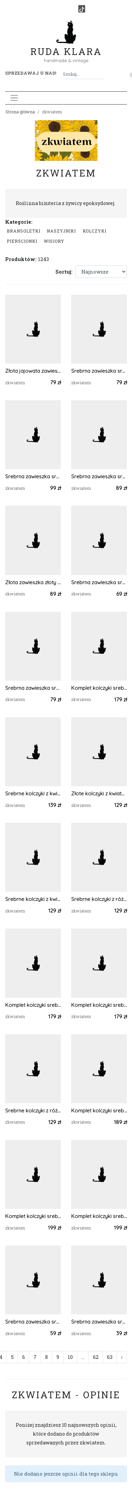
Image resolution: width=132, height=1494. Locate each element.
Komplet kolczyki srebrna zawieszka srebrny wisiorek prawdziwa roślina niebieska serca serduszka (33, 1005)
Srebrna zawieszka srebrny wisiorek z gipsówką (99, 582)
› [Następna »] (121, 1357)
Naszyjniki (61, 231)
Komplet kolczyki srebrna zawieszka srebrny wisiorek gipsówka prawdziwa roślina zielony (99, 1110)
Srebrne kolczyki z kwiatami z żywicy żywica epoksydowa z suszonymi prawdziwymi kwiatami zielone (33, 899)
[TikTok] (81, 9)
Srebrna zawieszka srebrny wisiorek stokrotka (33, 476)
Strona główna (20, 111)
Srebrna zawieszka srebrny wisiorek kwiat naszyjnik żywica (33, 1321)
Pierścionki (22, 241)
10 (70, 1357)
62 (95, 1357)
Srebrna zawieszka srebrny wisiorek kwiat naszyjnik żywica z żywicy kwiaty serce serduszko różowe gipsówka (33, 688)
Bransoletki (23, 231)
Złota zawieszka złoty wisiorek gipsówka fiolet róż (33, 582)
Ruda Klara (66, 46)
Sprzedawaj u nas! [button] (30, 73)
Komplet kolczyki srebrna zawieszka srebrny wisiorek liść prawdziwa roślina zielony (33, 1216)
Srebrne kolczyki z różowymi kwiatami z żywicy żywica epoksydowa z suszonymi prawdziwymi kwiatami (99, 899)
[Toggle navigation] (14, 98)
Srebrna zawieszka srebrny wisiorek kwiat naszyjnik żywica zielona (99, 1321)
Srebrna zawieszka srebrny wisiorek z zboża (99, 476)
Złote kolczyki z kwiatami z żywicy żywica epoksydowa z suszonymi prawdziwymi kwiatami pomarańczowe (99, 793)
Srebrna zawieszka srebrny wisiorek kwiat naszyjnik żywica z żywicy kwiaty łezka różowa (99, 371)
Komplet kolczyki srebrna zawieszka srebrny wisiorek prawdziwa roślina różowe (99, 688)
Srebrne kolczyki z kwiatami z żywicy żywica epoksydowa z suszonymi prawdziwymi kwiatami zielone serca (33, 793)
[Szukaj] (101, 74)
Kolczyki (94, 231)
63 (110, 1357)
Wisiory (54, 241)
